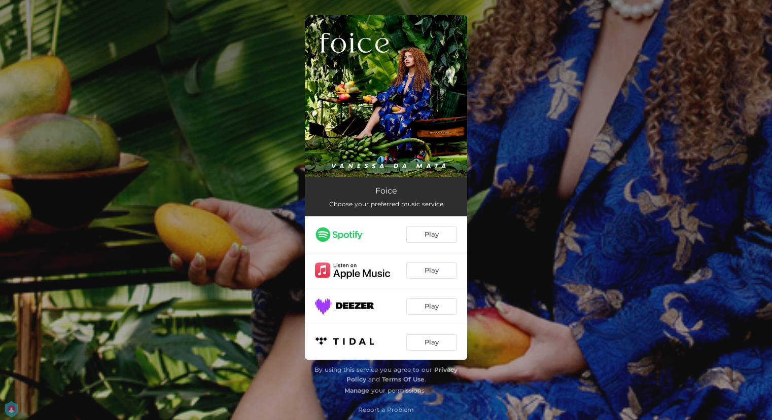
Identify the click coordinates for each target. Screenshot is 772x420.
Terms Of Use (403, 379)
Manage (356, 390)
